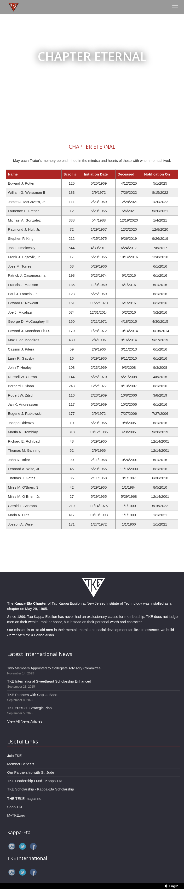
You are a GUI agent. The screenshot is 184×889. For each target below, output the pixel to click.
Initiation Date (96, 174)
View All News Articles (24, 721)
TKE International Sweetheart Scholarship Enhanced (49, 681)
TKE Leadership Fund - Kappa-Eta (34, 781)
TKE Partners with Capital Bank (32, 695)
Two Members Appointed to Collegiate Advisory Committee (54, 668)
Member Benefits (20, 764)
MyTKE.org (16, 815)
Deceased (126, 174)
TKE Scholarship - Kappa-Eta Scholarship (40, 789)
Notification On (157, 174)
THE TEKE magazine (24, 798)
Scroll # (69, 174)
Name (13, 174)
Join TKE (14, 756)
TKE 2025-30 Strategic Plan (29, 708)
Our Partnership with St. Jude (30, 772)
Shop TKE (15, 807)
